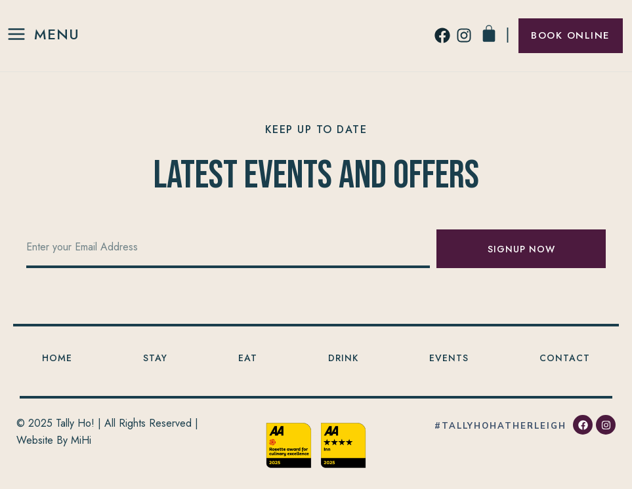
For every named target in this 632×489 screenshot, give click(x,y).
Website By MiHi (53, 440)
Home (57, 357)
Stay (155, 357)
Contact (564, 357)
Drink (343, 357)
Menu (56, 34)
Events (449, 357)
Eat (247, 357)
